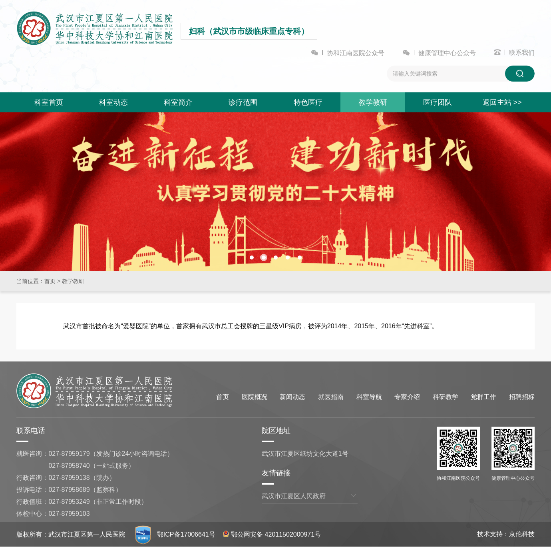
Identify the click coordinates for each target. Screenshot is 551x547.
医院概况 (254, 396)
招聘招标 (522, 396)
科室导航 (369, 396)
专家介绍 (407, 396)
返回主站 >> (502, 102)
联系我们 (522, 52)
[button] (252, 258)
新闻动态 (292, 396)
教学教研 (372, 102)
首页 (50, 281)
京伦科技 (522, 534)
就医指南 (331, 396)
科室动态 (113, 102)
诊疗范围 (243, 102)
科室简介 (178, 102)
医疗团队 (437, 102)
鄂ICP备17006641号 (186, 534)
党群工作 (483, 396)
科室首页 (48, 102)
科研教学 (445, 396)
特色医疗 (308, 102)
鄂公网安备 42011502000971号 (272, 534)
